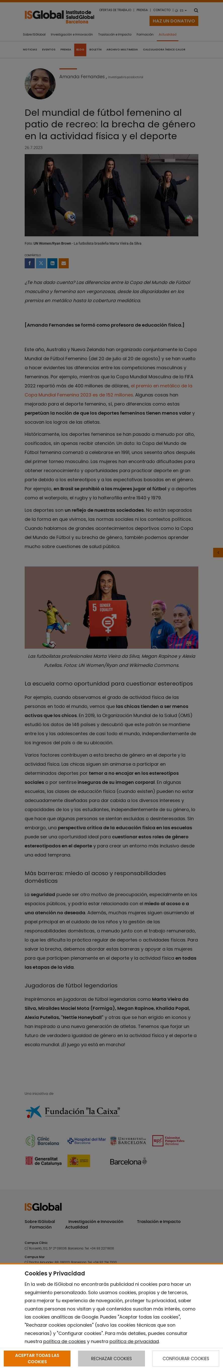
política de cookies (64, 1341)
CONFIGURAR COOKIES (186, 1359)
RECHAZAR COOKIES (111, 1359)
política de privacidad (134, 1341)
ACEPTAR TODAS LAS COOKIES (37, 1358)
